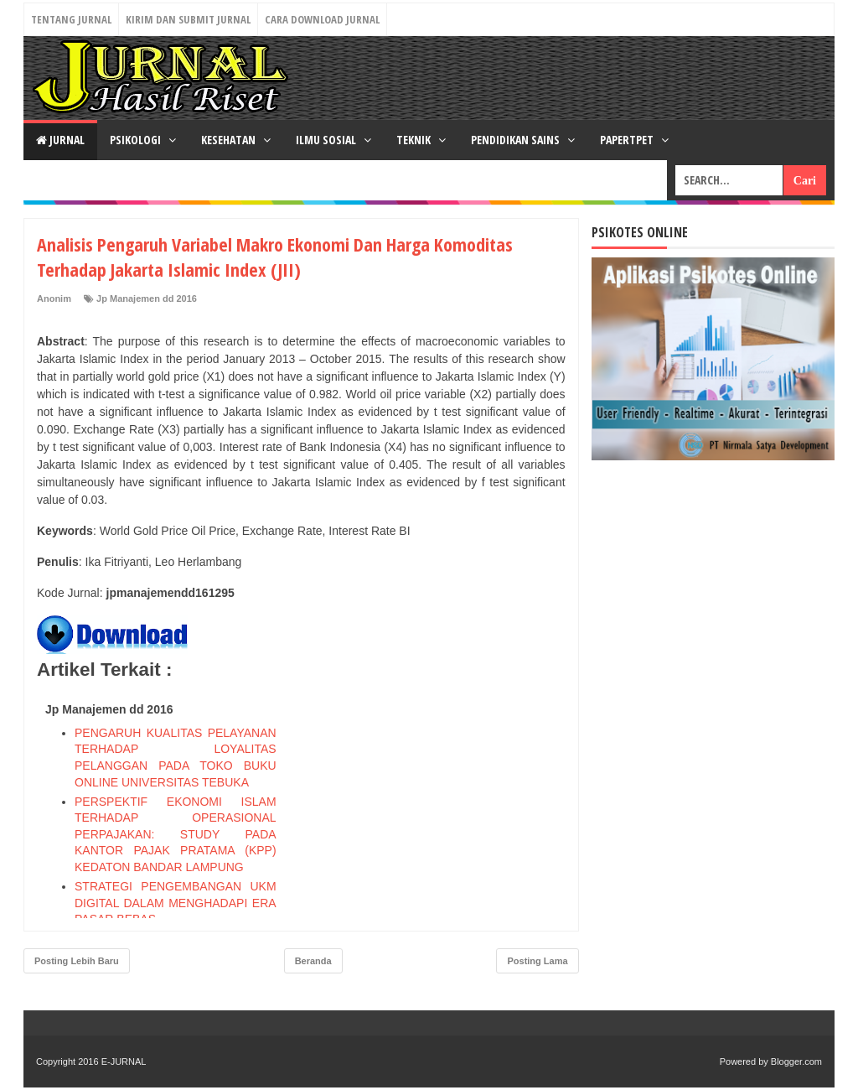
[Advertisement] (440, 801)
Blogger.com (796, 1061)
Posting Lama (537, 961)
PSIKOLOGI (136, 140)
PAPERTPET (628, 140)
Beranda (313, 961)
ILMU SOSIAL (327, 140)
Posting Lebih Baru (76, 961)
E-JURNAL (124, 1061)
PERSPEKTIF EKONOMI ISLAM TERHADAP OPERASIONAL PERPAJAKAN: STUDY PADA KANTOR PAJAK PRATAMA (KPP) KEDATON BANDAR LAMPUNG (176, 834)
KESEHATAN (229, 140)
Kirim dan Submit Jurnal (188, 19)
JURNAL (60, 140)
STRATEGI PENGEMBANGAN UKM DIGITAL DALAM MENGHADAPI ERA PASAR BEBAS (176, 903)
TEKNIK (414, 140)
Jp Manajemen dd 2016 (146, 298)
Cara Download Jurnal (322, 19)
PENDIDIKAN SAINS (516, 140)
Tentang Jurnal (71, 19)
